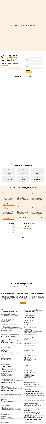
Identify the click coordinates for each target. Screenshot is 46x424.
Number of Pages (28, 62)
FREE (9, 173)
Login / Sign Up (34, 25)
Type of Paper (27, 59)
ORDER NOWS (29, 72)
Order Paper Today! (23, 302)
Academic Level (28, 56)
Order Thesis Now (4, 65)
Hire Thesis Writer (27, 228)
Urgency (27, 66)
